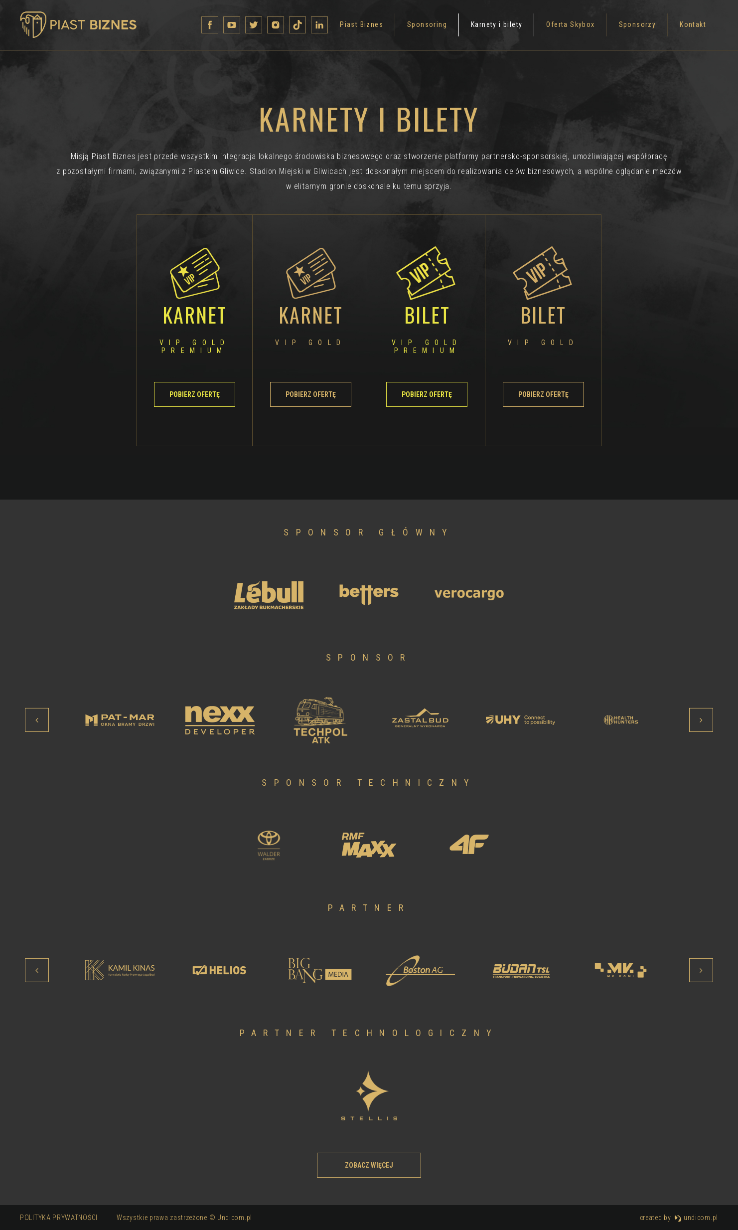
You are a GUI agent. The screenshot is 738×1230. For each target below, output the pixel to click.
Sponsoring (300, 26)
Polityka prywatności (59, 1218)
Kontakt (566, 26)
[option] (269, 595)
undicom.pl (696, 1218)
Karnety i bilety (370, 26)
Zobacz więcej (369, 1165)
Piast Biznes (235, 26)
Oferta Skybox (444, 26)
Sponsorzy (511, 26)
